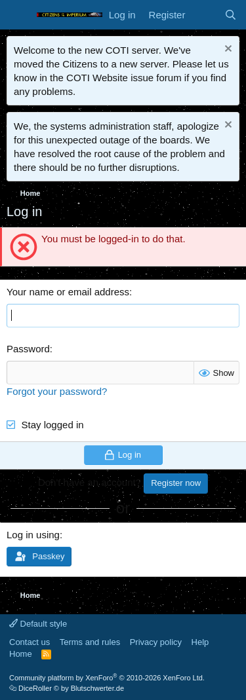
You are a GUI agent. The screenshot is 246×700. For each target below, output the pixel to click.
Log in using (33, 534)
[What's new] (204, 15)
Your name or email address (68, 291)
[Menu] (18, 15)
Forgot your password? (57, 391)
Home (20, 654)
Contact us (29, 642)
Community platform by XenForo (107, 678)
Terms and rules (90, 642)
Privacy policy (156, 642)
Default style (38, 624)
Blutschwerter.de (97, 688)
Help (200, 642)
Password (28, 348)
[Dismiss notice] (226, 50)
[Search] (230, 15)
